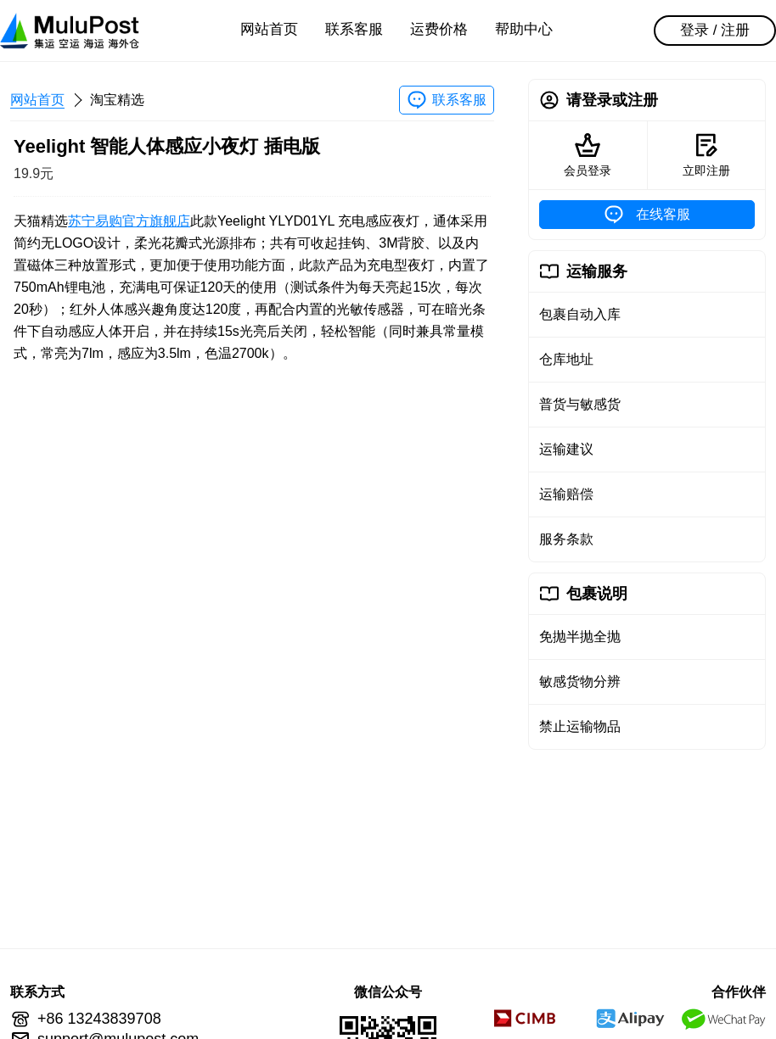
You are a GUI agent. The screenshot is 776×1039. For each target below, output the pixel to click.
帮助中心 (524, 29)
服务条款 (566, 539)
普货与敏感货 (580, 404)
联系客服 (354, 29)
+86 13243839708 (99, 1018)
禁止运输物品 (580, 726)
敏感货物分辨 (580, 681)
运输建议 (566, 449)
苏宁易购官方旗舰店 (129, 221)
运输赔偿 (566, 494)
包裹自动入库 (580, 314)
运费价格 (439, 29)
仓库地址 (566, 359)
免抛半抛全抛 (580, 636)
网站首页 (269, 29)
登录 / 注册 (715, 30)
